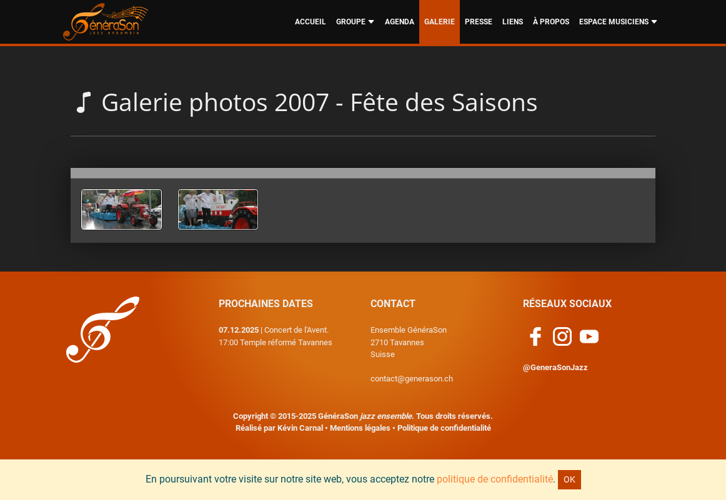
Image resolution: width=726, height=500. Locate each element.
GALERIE (439, 21)
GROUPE (355, 21)
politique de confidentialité (495, 479)
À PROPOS (551, 21)
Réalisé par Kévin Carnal (279, 428)
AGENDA (399, 21)
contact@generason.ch (411, 378)
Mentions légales (360, 428)
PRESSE (478, 21)
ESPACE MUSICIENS (618, 21)
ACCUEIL (310, 21)
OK (569, 479)
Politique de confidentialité (444, 428)
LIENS (512, 21)
